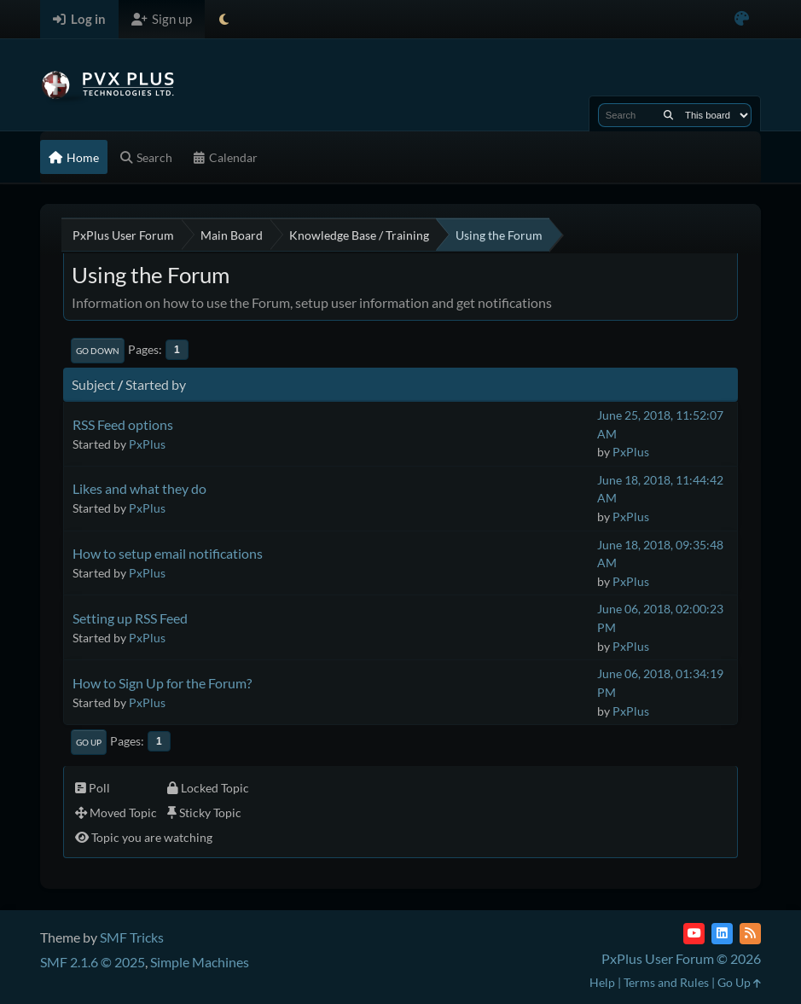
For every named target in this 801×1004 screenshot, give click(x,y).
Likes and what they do (139, 488)
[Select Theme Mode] (224, 19)
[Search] (668, 115)
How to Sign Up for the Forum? (162, 683)
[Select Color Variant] (742, 19)
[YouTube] (694, 933)
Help (602, 982)
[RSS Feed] (750, 933)
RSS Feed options (123, 424)
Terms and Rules (666, 982)
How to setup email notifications (168, 553)
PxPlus (147, 444)
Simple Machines (199, 962)
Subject (93, 384)
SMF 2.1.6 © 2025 (92, 962)
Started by (155, 384)
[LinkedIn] (722, 933)
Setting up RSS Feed (130, 618)
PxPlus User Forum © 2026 (681, 958)
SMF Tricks (132, 937)
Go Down (97, 350)
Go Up (89, 742)
